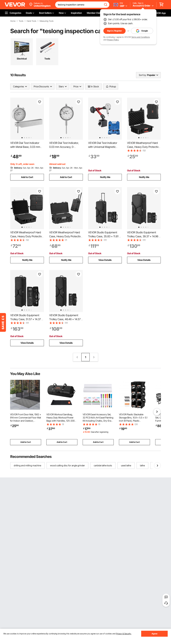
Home (12, 21)
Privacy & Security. (123, 633)
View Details (105, 260)
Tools (21, 21)
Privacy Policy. (113, 39)
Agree (154, 633)
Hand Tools (31, 21)
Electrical (22, 58)
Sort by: (142, 75)
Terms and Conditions (140, 37)
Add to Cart (27, 177)
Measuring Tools (47, 21)
